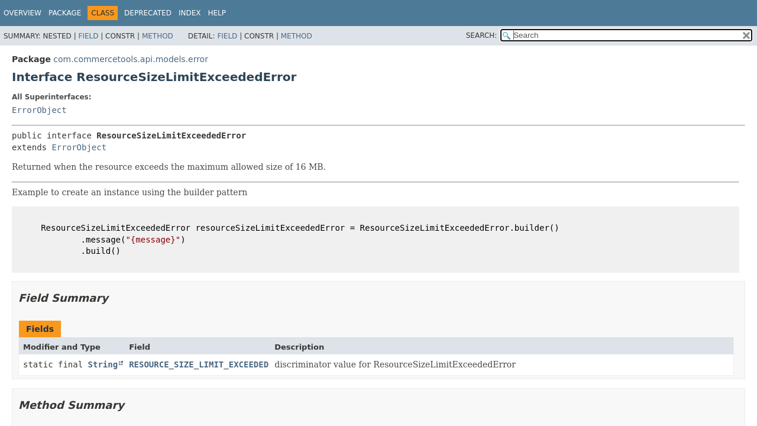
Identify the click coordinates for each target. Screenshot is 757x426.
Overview (22, 13)
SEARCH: (481, 35)
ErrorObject (39, 110)
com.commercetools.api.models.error (130, 59)
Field (88, 36)
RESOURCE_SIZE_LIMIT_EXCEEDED (198, 364)
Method (157, 36)
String (103, 364)
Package (64, 13)
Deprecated (148, 13)
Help (217, 13)
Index (190, 13)
